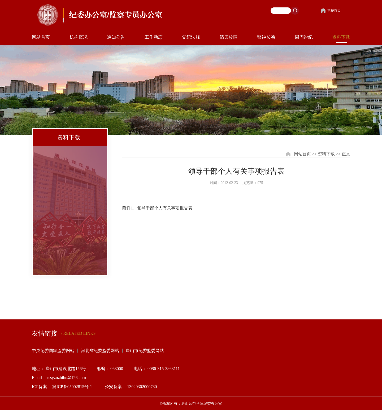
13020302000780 (142, 386)
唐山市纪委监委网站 (145, 350)
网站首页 (41, 37)
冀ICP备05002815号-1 (73, 386)
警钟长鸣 (266, 37)
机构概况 (79, 37)
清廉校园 (229, 37)
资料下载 (341, 37)
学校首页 (331, 10)
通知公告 (116, 37)
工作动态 (154, 37)
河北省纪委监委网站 (100, 350)
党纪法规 (191, 37)
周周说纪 (304, 37)
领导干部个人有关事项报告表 (164, 208)
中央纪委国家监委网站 (53, 350)
